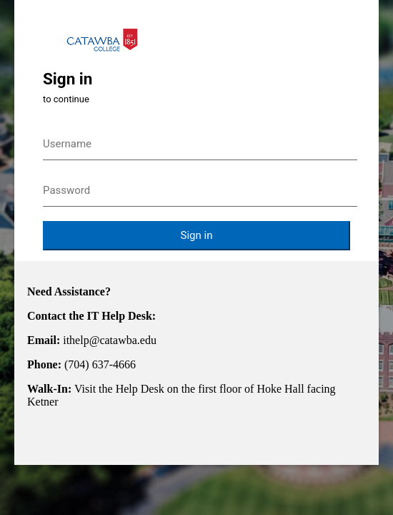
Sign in (197, 235)
